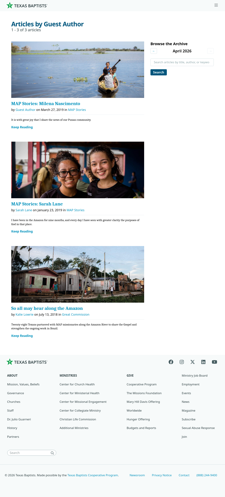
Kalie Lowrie (25, 314)
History (12, 428)
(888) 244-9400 (207, 475)
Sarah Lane (24, 210)
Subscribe (188, 419)
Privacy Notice (162, 475)
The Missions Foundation (144, 393)
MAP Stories (77, 110)
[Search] (53, 453)
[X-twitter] (192, 361)
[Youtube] (214, 361)
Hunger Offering (138, 419)
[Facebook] (172, 361)
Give (130, 375)
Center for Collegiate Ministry (80, 410)
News (185, 402)
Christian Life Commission (78, 419)
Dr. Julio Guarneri (19, 419)
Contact (184, 475)
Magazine (188, 410)
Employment (191, 384)
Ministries (68, 375)
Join (184, 437)
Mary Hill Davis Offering (143, 402)
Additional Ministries (74, 428)
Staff (10, 410)
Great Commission (75, 314)
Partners (13, 437)
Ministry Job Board (195, 375)
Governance (15, 393)
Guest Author (26, 110)
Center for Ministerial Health (79, 393)
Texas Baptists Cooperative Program (93, 475)
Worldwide (134, 410)
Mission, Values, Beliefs (23, 384)
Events (186, 393)
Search (158, 72)
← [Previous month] (153, 51)
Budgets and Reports (141, 428)
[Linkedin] (203, 361)
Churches (13, 402)
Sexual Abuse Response (198, 428)
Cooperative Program (142, 384)
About (12, 375)
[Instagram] (181, 361)
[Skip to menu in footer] (216, 5)
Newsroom (137, 475)
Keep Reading (22, 127)
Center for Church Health (77, 384)
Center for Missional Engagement (83, 402)
